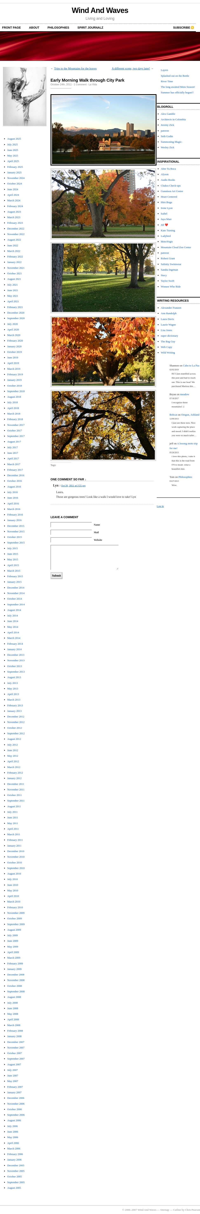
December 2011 (15, 783)
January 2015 (14, 581)
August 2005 (14, 1187)
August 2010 (14, 873)
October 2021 (14, 273)
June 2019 (12, 357)
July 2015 (12, 548)
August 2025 (14, 138)
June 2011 (12, 817)
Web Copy (166, 347)
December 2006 (15, 1097)
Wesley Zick (167, 147)
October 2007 (14, 1053)
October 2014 (14, 598)
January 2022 (14, 262)
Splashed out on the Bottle (175, 75)
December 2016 (15, 475)
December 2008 (15, 974)
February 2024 (15, 206)
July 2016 (12, 492)
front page (11, 27)
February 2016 (15, 514)
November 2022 (16, 234)
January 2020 (14, 346)
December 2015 (15, 525)
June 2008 (12, 1008)
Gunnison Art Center (172, 191)
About (34, 27)
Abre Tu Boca (168, 168)
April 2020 (13, 329)
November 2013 (16, 660)
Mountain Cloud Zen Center (176, 247)
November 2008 (16, 980)
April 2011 (13, 828)
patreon (165, 130)
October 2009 (14, 918)
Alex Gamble (168, 113)
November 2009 (16, 912)
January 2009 (14, 969)
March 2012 (13, 767)
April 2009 (13, 952)
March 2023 (13, 217)
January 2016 (14, 520)
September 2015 (16, 542)
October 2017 (14, 430)
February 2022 (15, 256)
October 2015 (14, 537)
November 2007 (16, 1047)
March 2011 (13, 834)
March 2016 (13, 509)
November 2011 (16, 789)
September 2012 (16, 733)
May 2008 (12, 1013)
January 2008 (14, 1036)
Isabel (164, 213)
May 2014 (12, 626)
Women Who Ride (171, 286)
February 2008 (15, 1030)
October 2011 (14, 795)
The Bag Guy (168, 341)
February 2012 (15, 772)
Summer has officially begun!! (177, 92)
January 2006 (14, 1159)
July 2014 (12, 615)
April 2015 (13, 565)
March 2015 (13, 570)
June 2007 (12, 1075)
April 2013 (13, 694)
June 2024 (12, 189)
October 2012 (14, 727)
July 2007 (12, 1070)
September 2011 (16, 800)
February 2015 (15, 576)
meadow (184, 394)
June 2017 (12, 452)
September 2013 (16, 671)
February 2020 (15, 340)
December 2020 (15, 312)
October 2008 (14, 985)
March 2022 (13, 251)
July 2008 (12, 1002)
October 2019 (14, 351)
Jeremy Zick (167, 124)
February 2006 (15, 1154)
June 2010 (12, 884)
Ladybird (166, 235)
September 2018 (16, 391)
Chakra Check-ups (171, 185)
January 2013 (14, 710)
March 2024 (13, 200)
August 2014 (14, 610)
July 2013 (12, 683)
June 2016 (12, 497)
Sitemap (164, 1209)
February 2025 (15, 166)
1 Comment (80, 84)
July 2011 (12, 811)
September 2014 (16, 604)
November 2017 (16, 424)
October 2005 (14, 1176)
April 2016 (13, 503)
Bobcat (173, 414)
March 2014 (13, 637)
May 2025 (12, 155)
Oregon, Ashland (190, 414)
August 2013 (14, 677)
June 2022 (12, 245)
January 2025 (14, 172)
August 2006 (14, 1120)
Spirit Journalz (90, 27)
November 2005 (16, 1170)
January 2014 (14, 649)
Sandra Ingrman (169, 269)
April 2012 (13, 761)
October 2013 (14, 666)
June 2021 (12, 290)
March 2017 (13, 464)
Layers (164, 70)
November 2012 (16, 722)
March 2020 (13, 335)
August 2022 (14, 239)
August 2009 (14, 929)
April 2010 (13, 896)
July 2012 (12, 744)
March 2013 (13, 699)
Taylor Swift (167, 280)
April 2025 (13, 161)
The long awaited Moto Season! (178, 86)
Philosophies (58, 27)
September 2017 (16, 436)
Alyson (165, 174)
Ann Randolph (168, 313)
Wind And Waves (100, 10)
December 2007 (15, 1042)
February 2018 (15, 419)
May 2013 (12, 688)
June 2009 (12, 940)
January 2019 (14, 379)
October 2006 (14, 1109)
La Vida (93, 84)
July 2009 (12, 935)
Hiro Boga (166, 202)
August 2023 (14, 211)
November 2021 (16, 267)
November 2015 (16, 531)
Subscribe (181, 27)
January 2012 (14, 778)
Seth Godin (167, 136)
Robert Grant (168, 258)
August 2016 (14, 486)
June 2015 (12, 553)
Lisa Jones (166, 330)
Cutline (177, 1209)
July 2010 (12, 879)
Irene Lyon (167, 208)
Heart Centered (169, 196)
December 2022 (15, 228)
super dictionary (169, 335)
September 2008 (16, 991)
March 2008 (13, 1025)
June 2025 (12, 150)
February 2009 (15, 963)
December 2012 (15, 716)
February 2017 (15, 469)
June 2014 (12, 621)
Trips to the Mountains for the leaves (75, 68)
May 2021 (12, 295)
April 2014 (13, 632)
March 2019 (13, 368)
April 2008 (13, 1019)
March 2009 (13, 957)
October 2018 (14, 385)
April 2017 (13, 458)
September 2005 (16, 1182)
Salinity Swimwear (171, 264)
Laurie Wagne (168, 324)
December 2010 (15, 851)
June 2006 (12, 1131)
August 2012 (14, 738)
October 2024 (14, 183)
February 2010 (15, 907)
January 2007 (14, 1092)
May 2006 (12, 1137)
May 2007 (12, 1081)
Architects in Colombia (173, 119)
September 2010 (16, 868)
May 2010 (12, 890)
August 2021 (14, 278)
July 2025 (12, 144)
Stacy (164, 275)
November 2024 (16, 178)
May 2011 (12, 823)
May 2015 (12, 559)
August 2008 (14, 997)
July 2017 (12, 447)
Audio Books (168, 179)
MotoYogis (167, 241)
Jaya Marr (166, 219)
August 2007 (14, 1064)
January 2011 (14, 845)
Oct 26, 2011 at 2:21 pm (73, 485)
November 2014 (16, 593)
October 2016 (14, 480)
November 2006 (16, 1103)
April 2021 (13, 301)
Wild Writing (168, 352)
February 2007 (15, 1086)
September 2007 (16, 1058)
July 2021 (12, 284)
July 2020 (12, 324)
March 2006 (13, 1148)
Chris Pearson (192, 1209)
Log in (160, 506)
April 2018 (13, 408)
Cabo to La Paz (191, 365)
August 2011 (14, 806)
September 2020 (16, 318)
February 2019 (15, 374)
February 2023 (15, 222)
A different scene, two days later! (131, 68)
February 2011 (15, 839)
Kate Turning (168, 230)
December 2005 (15, 1165)
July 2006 (12, 1126)
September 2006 (16, 1114)
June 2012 (12, 750)
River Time (167, 81)
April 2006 (13, 1142)
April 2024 (13, 194)
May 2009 (12, 946)
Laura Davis (167, 319)
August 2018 (14, 396)
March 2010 (13, 901)
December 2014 (15, 587)
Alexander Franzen (171, 307)
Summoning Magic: (171, 141)
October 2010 (14, 862)
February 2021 (15, 307)
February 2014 (15, 643)
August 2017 (14, 441)
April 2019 (13, 363)
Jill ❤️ (164, 224)
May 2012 (12, 755)
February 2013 (15, 705)
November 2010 (16, 856)
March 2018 (13, 413)
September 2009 (16, 924)
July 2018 (12, 402)
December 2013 (15, 654)
